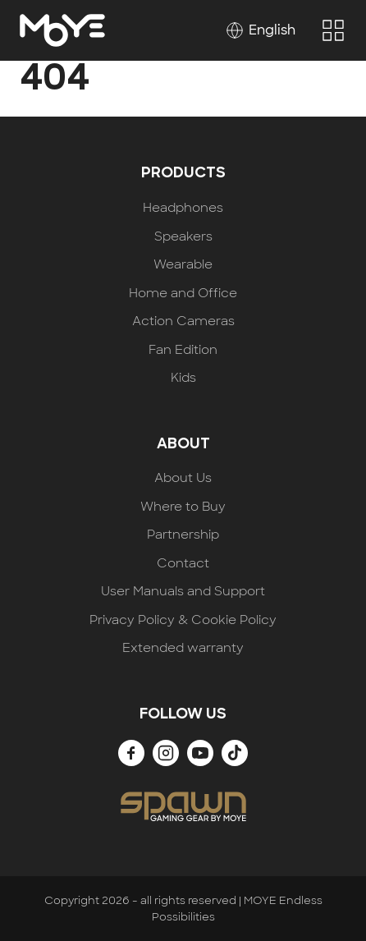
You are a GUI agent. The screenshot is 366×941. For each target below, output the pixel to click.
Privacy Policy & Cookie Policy (183, 620)
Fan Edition (183, 350)
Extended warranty (183, 648)
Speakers (183, 237)
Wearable (183, 265)
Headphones (183, 208)
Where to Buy (183, 507)
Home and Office (183, 293)
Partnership (183, 535)
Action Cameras (183, 321)
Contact (183, 563)
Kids (183, 378)
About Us (183, 478)
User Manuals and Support (183, 591)
